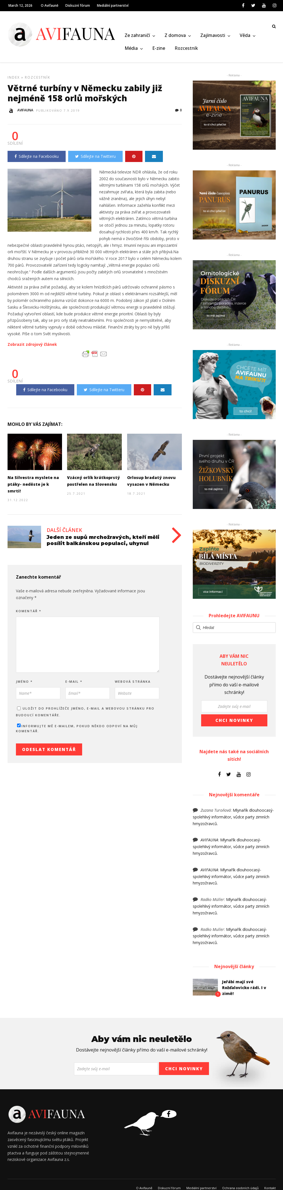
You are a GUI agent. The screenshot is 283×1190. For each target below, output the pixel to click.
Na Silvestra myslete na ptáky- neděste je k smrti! (33, 486)
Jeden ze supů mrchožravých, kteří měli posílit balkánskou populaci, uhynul (103, 542)
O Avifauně (49, 5)
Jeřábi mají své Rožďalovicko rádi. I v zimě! (244, 989)
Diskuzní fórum (77, 5)
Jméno (24, 683)
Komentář (28, 613)
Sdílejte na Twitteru (95, 158)
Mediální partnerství (113, 5)
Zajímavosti (212, 36)
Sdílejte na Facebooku (37, 158)
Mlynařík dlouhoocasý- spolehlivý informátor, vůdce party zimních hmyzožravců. (233, 818)
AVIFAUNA (209, 841)
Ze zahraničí (137, 36)
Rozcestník (186, 48)
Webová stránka (133, 683)
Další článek (64, 532)
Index (14, 79)
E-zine (158, 48)
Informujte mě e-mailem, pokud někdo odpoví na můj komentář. (77, 730)
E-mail (73, 683)
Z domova (175, 36)
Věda (245, 36)
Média (131, 48)
